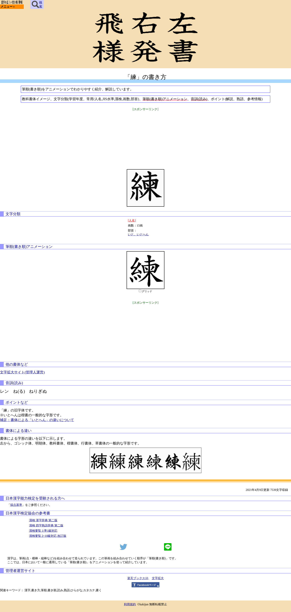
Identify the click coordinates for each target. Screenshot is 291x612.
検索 (37, 4)
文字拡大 (158, 578)
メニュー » (8, 6)
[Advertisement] (145, 138)
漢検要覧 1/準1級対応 (43, 530)
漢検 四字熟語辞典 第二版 (46, 525)
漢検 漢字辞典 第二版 (43, 520)
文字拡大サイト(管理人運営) (22, 372)
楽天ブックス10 (137, 578)
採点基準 (16, 504)
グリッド (147, 291)
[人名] (132, 220)
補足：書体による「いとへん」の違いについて (37, 420)
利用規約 (130, 604)
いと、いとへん (138, 234)
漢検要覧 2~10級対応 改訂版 (47, 535)
